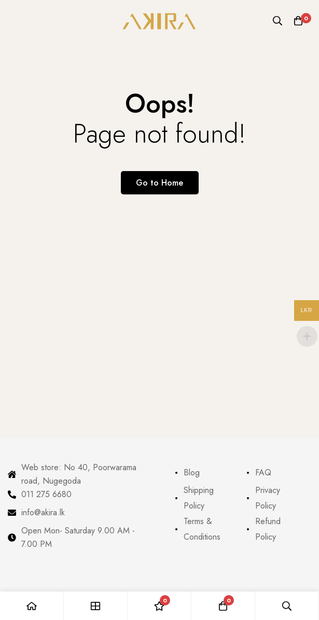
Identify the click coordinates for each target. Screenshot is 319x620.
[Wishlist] (159, 605)
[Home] (32, 605)
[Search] (277, 21)
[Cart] (298, 21)
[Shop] (96, 605)
